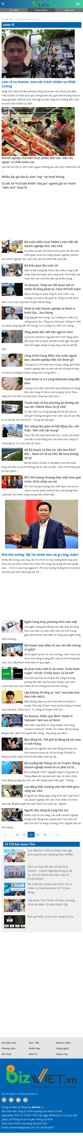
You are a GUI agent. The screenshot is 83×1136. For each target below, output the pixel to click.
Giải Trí (33, 1054)
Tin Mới (14, 10)
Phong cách (8, 1048)
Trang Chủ (7, 19)
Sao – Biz (34, 1042)
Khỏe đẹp (34, 1048)
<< (5, 834)
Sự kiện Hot (22, 19)
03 (24, 834)
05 (38, 834)
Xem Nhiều (41, 10)
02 (17, 834)
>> (57, 834)
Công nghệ (62, 1048)
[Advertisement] (41, 214)
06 (44, 834)
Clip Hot (69, 10)
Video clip (62, 1054)
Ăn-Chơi (6, 1054)
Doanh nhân (63, 1042)
